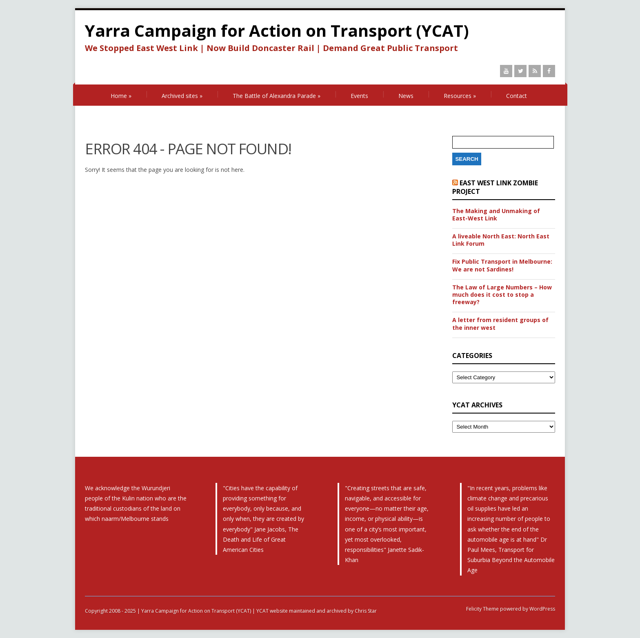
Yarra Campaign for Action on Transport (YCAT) (277, 30)
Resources (460, 96)
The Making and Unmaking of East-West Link (496, 214)
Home (121, 96)
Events (359, 96)
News (405, 96)
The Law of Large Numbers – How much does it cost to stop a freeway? (502, 295)
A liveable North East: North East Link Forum (500, 240)
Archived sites (182, 96)
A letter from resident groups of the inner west (500, 323)
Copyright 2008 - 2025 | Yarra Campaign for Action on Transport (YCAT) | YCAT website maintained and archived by (220, 610)
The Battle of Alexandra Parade (276, 96)
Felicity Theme (482, 608)
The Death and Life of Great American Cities (260, 539)
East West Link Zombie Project (495, 187)
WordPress (541, 608)
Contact (516, 96)
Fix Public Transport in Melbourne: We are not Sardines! (502, 265)
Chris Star (366, 610)
